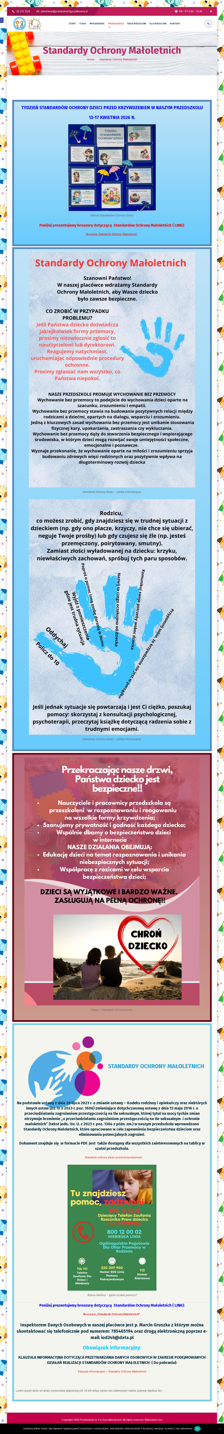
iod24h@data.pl (117, 1337)
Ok (197, 1428)
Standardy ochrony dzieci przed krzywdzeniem (113, 1157)
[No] (219, 1428)
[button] (2, 20)
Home (90, 59)
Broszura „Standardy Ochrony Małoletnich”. (112, 234)
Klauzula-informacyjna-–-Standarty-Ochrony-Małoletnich (112, 1371)
